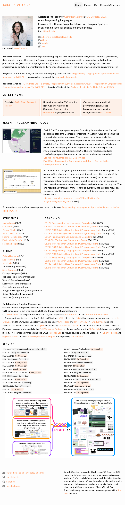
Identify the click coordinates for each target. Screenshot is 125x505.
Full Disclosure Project (51, 329)
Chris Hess (63, 321)
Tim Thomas (76, 336)
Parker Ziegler (9, 230)
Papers (87, 5)
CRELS (62, 318)
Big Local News (10, 336)
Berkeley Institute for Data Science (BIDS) (92, 87)
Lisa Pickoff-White (68, 325)
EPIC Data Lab (31, 83)
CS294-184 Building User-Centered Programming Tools (72, 230)
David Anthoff (12, 314)
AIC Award (105, 112)
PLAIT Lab (49, 31)
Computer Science (74, 16)
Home (78, 5)
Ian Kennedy (80, 321)
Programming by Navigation (57, 201)
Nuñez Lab (94, 329)
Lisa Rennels (8, 259)
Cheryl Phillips (110, 332)
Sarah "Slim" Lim (10, 233)
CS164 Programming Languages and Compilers (68, 223)
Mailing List (94, 198)
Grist (78, 318)
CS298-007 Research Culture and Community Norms (71, 243)
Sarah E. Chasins (16, 5)
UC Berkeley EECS (97, 16)
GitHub (47, 157)
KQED (40, 325)
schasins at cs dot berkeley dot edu (55, 37)
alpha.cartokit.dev (62, 157)
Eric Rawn (7, 226)
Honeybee (48, 112)
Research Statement (110, 5)
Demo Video (79, 157)
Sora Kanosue (9, 269)
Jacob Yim (7, 263)
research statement (66, 77)
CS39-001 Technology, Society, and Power (66, 240)
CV (95, 5)
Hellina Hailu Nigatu (12, 236)
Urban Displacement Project (40, 336)
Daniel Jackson (20, 48)
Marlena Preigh (10, 243)
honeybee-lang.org (62, 198)
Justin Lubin (8, 223)
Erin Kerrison (98, 321)
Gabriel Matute (10, 256)
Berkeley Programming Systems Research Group (66, 83)
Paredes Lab (55, 332)
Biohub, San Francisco (97, 314)
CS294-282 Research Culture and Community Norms (71, 226)
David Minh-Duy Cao (12, 240)
